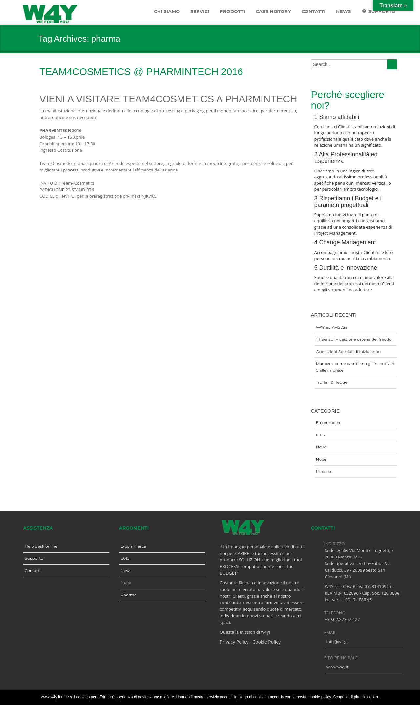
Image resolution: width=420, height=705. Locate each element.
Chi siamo (167, 11)
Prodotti (232, 11)
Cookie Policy (266, 642)
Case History (273, 11)
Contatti (314, 11)
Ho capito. (370, 697)
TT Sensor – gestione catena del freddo (354, 339)
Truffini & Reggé (331, 382)
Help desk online (41, 546)
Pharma (324, 471)
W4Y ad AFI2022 (332, 327)
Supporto (34, 558)
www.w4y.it (337, 666)
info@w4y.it (337, 641)
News (343, 11)
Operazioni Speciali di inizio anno (348, 351)
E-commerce (329, 422)
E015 (320, 434)
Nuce (321, 459)
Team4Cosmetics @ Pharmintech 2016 (141, 71)
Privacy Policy (234, 642)
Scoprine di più (346, 697)
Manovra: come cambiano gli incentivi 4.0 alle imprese (355, 367)
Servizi (199, 11)
